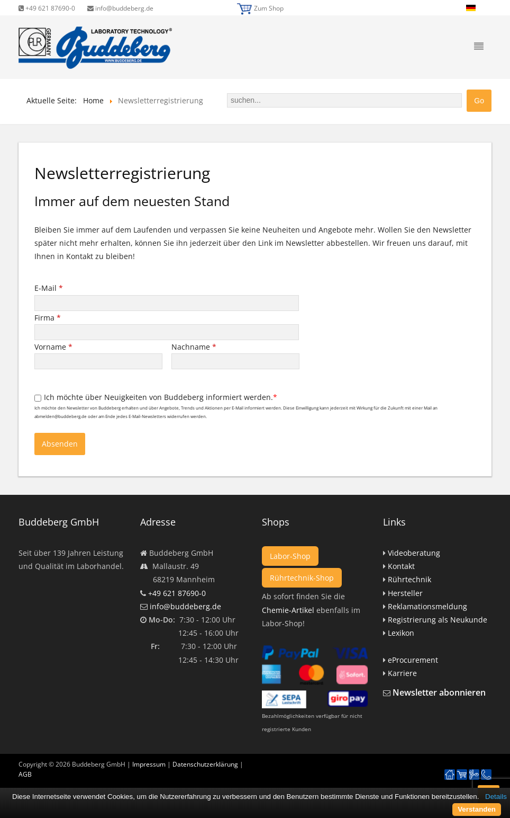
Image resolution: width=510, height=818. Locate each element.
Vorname (53, 347)
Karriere (402, 673)
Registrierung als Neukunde (437, 620)
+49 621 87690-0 (47, 8)
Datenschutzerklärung (205, 764)
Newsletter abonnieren (439, 692)
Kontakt (401, 566)
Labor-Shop (290, 556)
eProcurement (413, 660)
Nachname (193, 347)
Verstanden (477, 809)
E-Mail (48, 288)
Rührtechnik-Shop (302, 578)
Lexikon (401, 633)
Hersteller (405, 593)
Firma (47, 318)
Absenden (60, 444)
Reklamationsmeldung (427, 606)
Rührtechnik (409, 579)
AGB (25, 774)
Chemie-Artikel (288, 610)
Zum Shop (269, 8)
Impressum (149, 764)
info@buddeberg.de (120, 8)
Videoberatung (414, 553)
